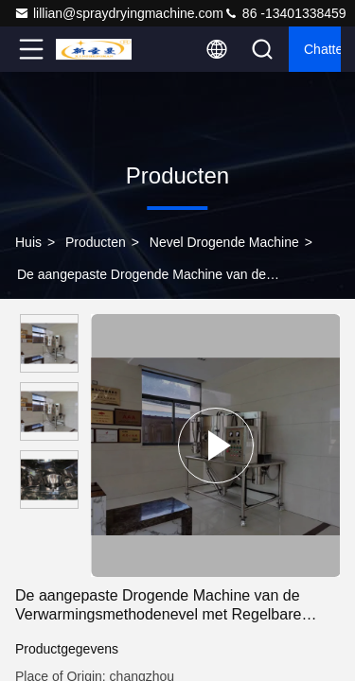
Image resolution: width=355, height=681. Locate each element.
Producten (95, 242)
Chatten (322, 49)
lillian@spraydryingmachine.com (118, 13)
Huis (28, 242)
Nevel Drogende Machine (224, 242)
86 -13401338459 (284, 13)
